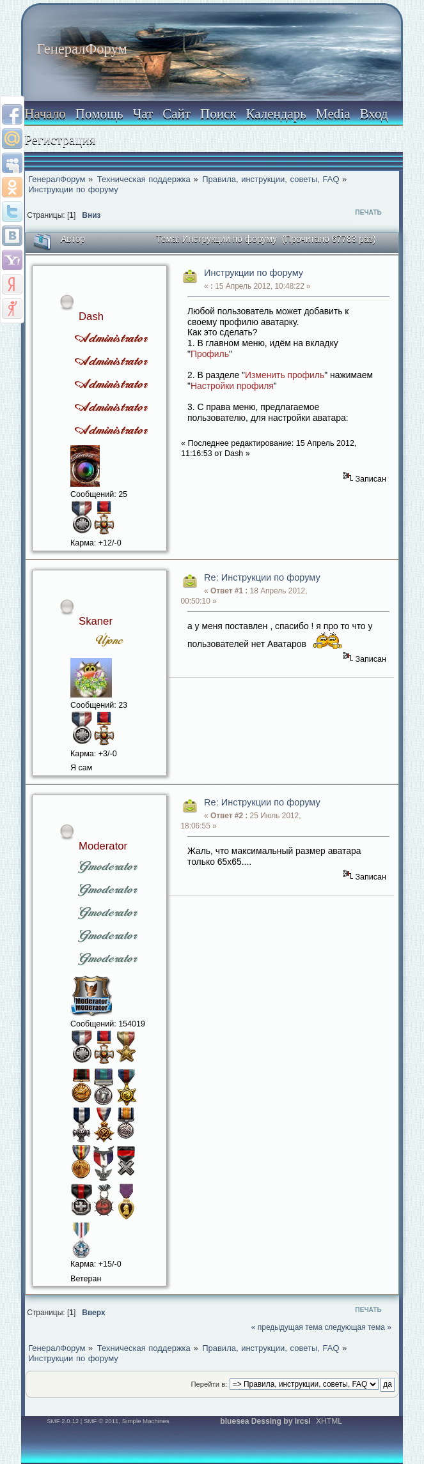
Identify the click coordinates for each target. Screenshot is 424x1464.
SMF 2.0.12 (63, 1420)
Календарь (276, 113)
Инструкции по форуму (253, 273)
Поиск (218, 113)
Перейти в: (209, 1384)
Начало (45, 113)
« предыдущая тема (286, 1327)
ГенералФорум (81, 49)
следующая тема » (357, 1327)
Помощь (99, 113)
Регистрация (59, 139)
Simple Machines (145, 1420)
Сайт (176, 113)
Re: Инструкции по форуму (262, 577)
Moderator (103, 846)
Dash (91, 316)
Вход (373, 113)
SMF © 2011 (101, 1420)
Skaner (96, 621)
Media (333, 113)
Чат (143, 113)
